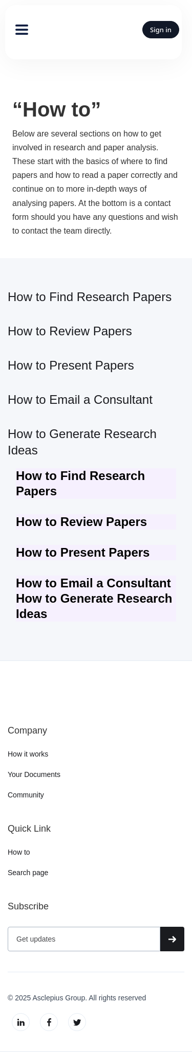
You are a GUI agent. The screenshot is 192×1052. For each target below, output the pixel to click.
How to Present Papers (71, 365)
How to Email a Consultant (80, 399)
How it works (28, 754)
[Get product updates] (84, 939)
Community (26, 795)
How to (19, 852)
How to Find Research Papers (90, 297)
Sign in (161, 29)
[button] (17, 29)
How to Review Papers (70, 331)
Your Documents (34, 774)
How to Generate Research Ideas (82, 442)
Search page (28, 872)
